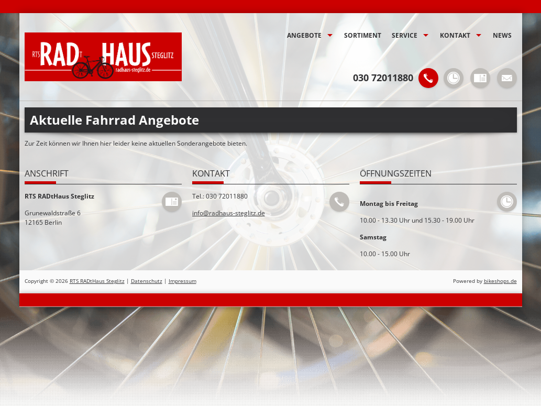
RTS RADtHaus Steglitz (97, 281)
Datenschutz (146, 281)
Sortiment (362, 35)
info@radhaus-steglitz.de (228, 213)
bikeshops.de (500, 281)
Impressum (182, 281)
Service (404, 35)
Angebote (304, 35)
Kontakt (455, 35)
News (502, 35)
